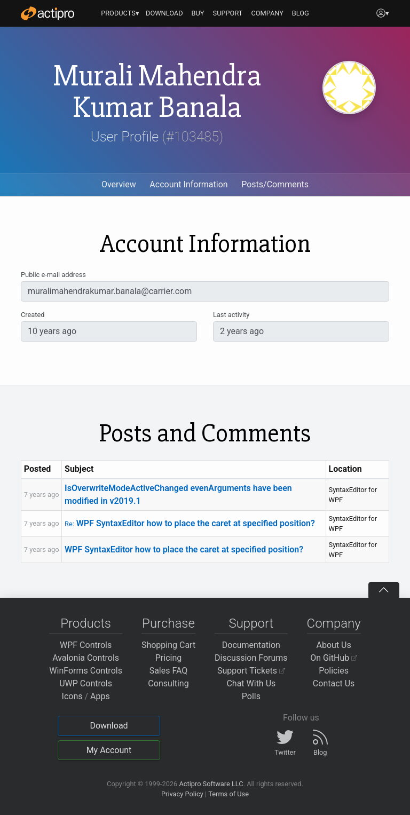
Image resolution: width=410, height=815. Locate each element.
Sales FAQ (168, 671)
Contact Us (334, 683)
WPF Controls (86, 645)
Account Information (188, 184)
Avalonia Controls (85, 658)
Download (109, 726)
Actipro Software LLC (211, 784)
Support (250, 623)
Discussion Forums (251, 658)
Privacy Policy (182, 794)
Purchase (168, 623)
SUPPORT (228, 13)
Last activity (231, 315)
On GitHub (333, 658)
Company (334, 623)
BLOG (300, 13)
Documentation (251, 645)
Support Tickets (251, 671)
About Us (334, 645)
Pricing (168, 658)
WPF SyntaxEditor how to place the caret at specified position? (190, 523)
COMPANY (267, 13)
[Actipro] (47, 13)
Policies (334, 671)
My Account (109, 750)
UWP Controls (85, 683)
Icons (72, 696)
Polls (251, 696)
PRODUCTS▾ (120, 13)
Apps (100, 696)
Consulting (168, 683)
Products (85, 623)
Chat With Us (250, 683)
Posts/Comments (275, 184)
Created (32, 315)
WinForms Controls (85, 671)
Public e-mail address (53, 275)
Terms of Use (228, 794)
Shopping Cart (168, 645)
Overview (118, 184)
